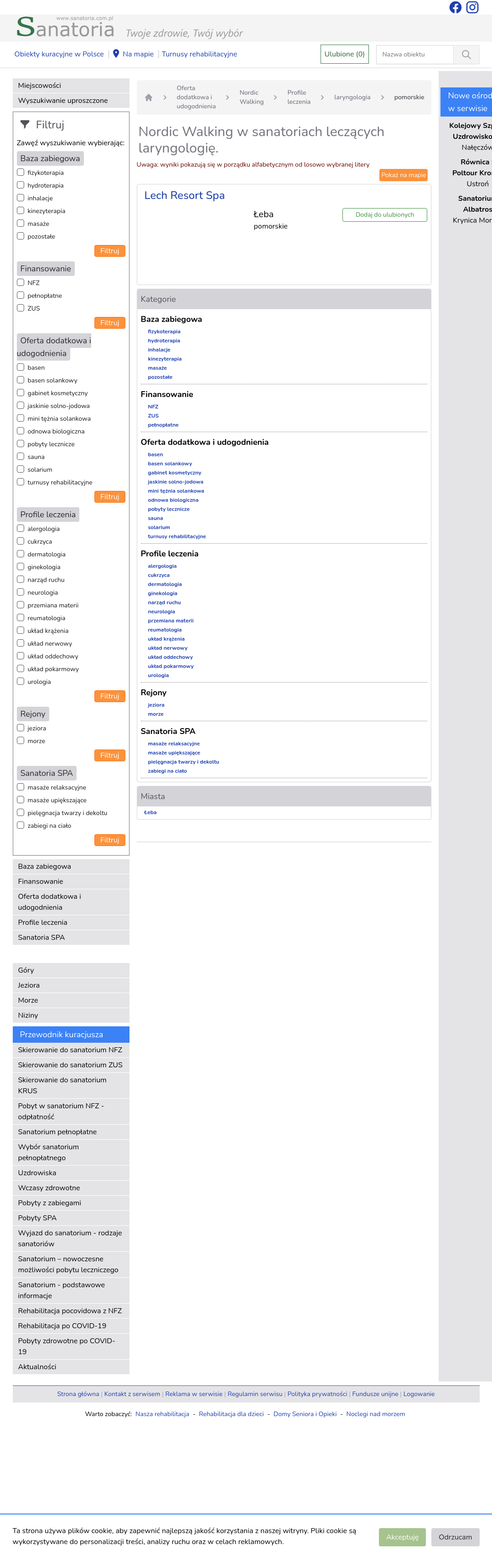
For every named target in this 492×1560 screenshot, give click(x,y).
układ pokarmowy (53, 669)
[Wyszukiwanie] (466, 54)
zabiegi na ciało (50, 825)
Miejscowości (39, 86)
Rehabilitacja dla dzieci (231, 1414)
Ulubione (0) (345, 54)
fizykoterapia (46, 172)
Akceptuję (402, 1537)
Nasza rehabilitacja (162, 1414)
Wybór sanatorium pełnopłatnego (48, 1152)
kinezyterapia (47, 211)
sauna (36, 457)
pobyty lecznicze (51, 444)
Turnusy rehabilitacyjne (199, 54)
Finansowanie (40, 882)
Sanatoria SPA (41, 938)
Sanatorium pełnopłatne (57, 1132)
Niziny (28, 1015)
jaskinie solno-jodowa (59, 406)
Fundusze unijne (375, 1394)
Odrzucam (455, 1537)
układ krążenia (48, 631)
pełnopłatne (45, 295)
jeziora (37, 728)
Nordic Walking (251, 97)
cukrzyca (40, 541)
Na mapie (133, 54)
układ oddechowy (53, 656)
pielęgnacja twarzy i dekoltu (68, 813)
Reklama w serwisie (194, 1394)
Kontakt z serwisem (132, 1394)
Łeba (151, 812)
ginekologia (44, 567)
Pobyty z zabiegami (49, 1203)
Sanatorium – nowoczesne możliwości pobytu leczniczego (68, 1264)
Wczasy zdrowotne (49, 1188)
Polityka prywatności (317, 1394)
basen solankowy (53, 380)
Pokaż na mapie (403, 175)
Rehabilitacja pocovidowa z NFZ (70, 1311)
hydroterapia (46, 185)
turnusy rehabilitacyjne (60, 482)
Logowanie (419, 1394)
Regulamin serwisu (255, 1394)
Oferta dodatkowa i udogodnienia (49, 902)
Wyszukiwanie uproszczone (63, 101)
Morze (28, 1000)
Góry (26, 970)
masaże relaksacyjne (57, 787)
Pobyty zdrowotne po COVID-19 (66, 1346)
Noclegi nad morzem (376, 1414)
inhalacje (40, 198)
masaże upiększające (57, 800)
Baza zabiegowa (45, 867)
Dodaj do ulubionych (385, 214)
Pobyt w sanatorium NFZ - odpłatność (61, 1111)
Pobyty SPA (37, 1218)
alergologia (44, 529)
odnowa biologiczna (56, 431)
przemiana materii (53, 605)
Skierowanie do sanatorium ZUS (70, 1065)
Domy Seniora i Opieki (305, 1414)
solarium (40, 469)
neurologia (43, 592)
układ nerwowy (50, 643)
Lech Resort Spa (185, 195)
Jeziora (29, 985)
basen (36, 367)
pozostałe (42, 236)
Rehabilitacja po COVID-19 (62, 1326)
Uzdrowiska (37, 1173)
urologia (39, 682)
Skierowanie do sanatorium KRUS (62, 1085)
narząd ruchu (46, 580)
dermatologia (47, 554)
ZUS (34, 308)
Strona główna (78, 1394)
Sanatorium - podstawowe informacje (61, 1290)
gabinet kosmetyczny (58, 393)
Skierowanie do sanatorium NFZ (70, 1050)
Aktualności (37, 1367)
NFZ (34, 283)
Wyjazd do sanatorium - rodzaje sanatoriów (70, 1238)
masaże (38, 223)
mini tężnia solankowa (59, 418)
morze (37, 741)
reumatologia (47, 618)
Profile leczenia (42, 923)
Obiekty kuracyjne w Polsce (59, 54)
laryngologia (352, 97)
